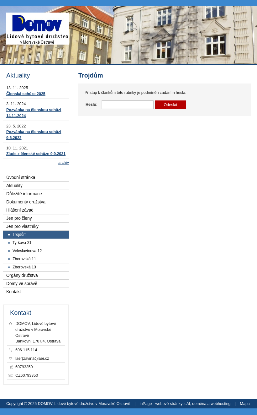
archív (63, 162)
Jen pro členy (19, 218)
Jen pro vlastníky (22, 226)
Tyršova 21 (22, 242)
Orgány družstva (22, 275)
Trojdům (20, 234)
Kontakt (13, 291)
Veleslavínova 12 (27, 251)
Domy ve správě (21, 283)
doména (199, 404)
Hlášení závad (20, 210)
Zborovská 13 (24, 267)
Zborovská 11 (24, 259)
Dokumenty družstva (25, 202)
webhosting (220, 404)
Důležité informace (24, 193)
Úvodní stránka (20, 177)
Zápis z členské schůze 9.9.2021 (36, 154)
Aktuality (14, 185)
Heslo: (91, 104)
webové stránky (169, 404)
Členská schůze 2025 (25, 94)
